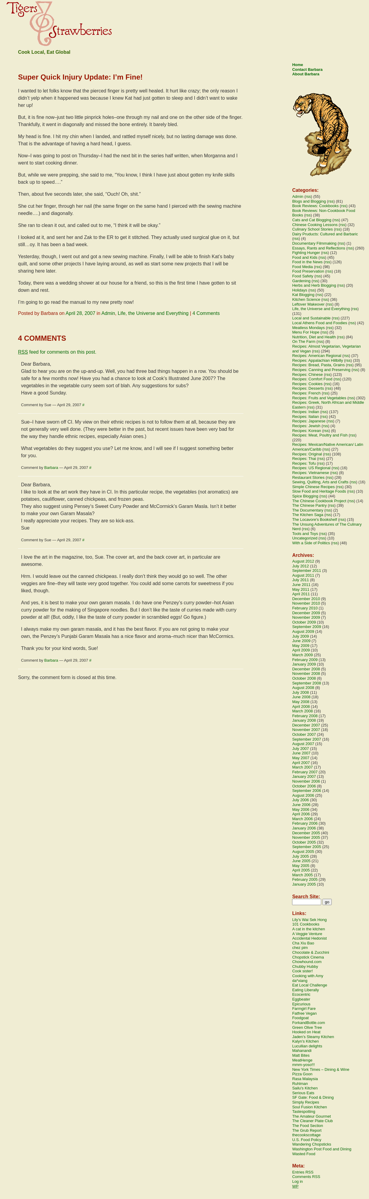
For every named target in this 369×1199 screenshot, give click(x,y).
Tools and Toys (305, 533)
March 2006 (302, 819)
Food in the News (307, 262)
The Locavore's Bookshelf (314, 519)
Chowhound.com (307, 961)
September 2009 (306, 626)
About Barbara (305, 74)
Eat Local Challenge (309, 985)
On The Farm (303, 341)
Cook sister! (302, 971)
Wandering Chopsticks (311, 1144)
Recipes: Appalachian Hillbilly (317, 360)
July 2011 (300, 580)
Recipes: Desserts (308, 388)
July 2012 (300, 566)
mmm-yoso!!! (303, 1064)
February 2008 (305, 716)
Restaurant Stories (308, 477)
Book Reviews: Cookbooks (315, 206)
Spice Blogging (305, 496)
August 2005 (303, 851)
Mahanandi (301, 1050)
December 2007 (306, 725)
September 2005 (306, 846)
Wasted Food (303, 1154)
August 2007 (303, 743)
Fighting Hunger (306, 252)
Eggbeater (301, 999)
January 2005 (304, 884)
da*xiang (299, 980)
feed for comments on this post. (57, 352)
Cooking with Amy (307, 976)
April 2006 (301, 814)
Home (297, 64)
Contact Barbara (307, 69)
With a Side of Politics (311, 543)
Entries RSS (302, 1172)
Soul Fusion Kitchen (309, 1107)
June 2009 (301, 641)
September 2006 (306, 790)
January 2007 (304, 776)
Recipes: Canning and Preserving (321, 369)
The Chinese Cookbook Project (319, 501)
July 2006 (300, 800)
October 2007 (304, 734)
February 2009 (305, 659)
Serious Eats (303, 1093)
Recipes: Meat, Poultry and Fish (319, 435)
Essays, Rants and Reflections (318, 248)
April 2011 (301, 594)
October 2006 (304, 786)
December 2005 (306, 833)
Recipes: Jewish (306, 426)
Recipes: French (306, 393)
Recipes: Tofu (304, 463)
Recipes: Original (307, 454)
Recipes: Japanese (308, 421)
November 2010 (306, 603)
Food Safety (302, 276)
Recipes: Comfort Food (312, 379)
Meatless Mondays (308, 327)
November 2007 (306, 729)
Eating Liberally (305, 990)
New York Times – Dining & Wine (320, 1069)
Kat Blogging (303, 294)
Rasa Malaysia (305, 1079)
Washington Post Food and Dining (321, 1149)
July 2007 (300, 748)
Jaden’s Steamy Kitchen (313, 1036)
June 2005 (301, 861)
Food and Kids (304, 257)
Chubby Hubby (305, 966)
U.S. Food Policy (306, 1139)
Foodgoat (300, 1018)
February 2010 (305, 608)
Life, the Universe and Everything (153, 313)
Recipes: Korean (306, 430)
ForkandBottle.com (308, 1022)
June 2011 (301, 584)
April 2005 (301, 870)
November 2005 (306, 837)
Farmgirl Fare (304, 1008)
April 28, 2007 (80, 313)
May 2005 (300, 865)
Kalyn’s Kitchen (305, 1041)
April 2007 (301, 762)
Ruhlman (300, 1083)
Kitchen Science (306, 299)
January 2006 (304, 828)
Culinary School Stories (312, 229)
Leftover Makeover (308, 304)
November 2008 (306, 673)
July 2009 (300, 636)
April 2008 (301, 706)
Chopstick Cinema (308, 957)
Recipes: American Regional (316, 355)
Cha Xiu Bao (303, 943)
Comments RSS (306, 1176)
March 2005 (302, 875)
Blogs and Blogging (309, 201)
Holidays (299, 290)
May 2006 (300, 809)
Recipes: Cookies (307, 384)
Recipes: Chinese (307, 374)
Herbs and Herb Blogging (314, 285)
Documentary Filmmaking (314, 243)
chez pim (300, 947)
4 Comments (206, 313)
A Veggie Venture (307, 934)
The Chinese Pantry (309, 505)
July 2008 (300, 692)
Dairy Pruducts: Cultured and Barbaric (325, 234)
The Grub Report (307, 1130)
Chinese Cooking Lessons (314, 224)
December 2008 (306, 669)
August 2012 (303, 561)
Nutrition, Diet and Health (314, 337)
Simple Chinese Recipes (313, 487)
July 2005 (300, 856)
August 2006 (303, 795)
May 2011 (300, 589)
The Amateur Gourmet (311, 1116)
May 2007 (300, 758)
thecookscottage (306, 1135)
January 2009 (304, 664)
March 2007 (302, 767)
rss (308, 196)
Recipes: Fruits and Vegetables (319, 398)
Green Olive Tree (307, 1027)
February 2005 (305, 879)
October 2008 (304, 678)
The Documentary (307, 510)
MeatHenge (302, 1060)
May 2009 (300, 645)
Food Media (302, 266)
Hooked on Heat (306, 1032)
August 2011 (303, 575)
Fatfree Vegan (304, 1013)
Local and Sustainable (311, 318)
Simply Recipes (305, 1102)
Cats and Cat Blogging (311, 220)
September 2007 (306, 739)
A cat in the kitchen (308, 929)
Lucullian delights (307, 1046)
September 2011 (306, 570)
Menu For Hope (305, 332)
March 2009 (302, 655)
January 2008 (304, 720)
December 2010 (306, 598)
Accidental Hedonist (309, 938)
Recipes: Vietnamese (310, 472)
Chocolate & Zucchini (310, 952)
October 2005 (304, 842)
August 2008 (303, 687)
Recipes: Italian (305, 416)
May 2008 (300, 701)
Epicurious (301, 1004)
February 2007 (305, 772)
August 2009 (303, 631)
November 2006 (306, 781)
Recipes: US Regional (311, 468)
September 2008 (306, 683)
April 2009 (301, 650)
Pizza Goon (302, 1074)
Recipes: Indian (305, 411)
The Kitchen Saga (307, 514)
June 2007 (301, 753)
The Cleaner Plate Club (312, 1121)
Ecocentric (301, 994)
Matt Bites (301, 1055)
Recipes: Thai (304, 458)
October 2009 (304, 622)
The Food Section (307, 1125)
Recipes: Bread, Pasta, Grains (318, 365)
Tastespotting (303, 1111)
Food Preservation (308, 271)
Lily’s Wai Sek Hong (309, 919)
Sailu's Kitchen (305, 1088)
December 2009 (306, 613)
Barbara (51, 467)
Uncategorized (304, 538)
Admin (108, 313)
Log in (297, 1181)
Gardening (301, 281)
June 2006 (301, 804)
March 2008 (302, 711)
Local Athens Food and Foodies (319, 323)
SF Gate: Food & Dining (313, 1097)
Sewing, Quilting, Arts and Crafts (320, 482)
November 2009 (306, 617)
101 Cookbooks (305, 924)
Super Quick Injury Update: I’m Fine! (80, 77)
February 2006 (305, 823)
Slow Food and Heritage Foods (319, 491)
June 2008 (301, 697)
